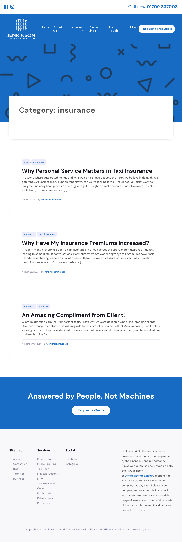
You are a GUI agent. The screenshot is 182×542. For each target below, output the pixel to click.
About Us (58, 29)
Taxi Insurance (47, 234)
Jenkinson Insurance (51, 200)
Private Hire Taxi (47, 459)
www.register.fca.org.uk (139, 475)
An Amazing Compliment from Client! (73, 315)
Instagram (71, 464)
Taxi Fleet (43, 469)
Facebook (71, 459)
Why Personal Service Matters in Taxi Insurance (87, 171)
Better (148, 529)
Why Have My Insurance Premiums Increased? (85, 243)
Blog (133, 27)
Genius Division (117, 529)
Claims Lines (93, 29)
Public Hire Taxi (46, 464)
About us (18, 459)
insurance (38, 162)
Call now (153, 7)
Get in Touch (113, 29)
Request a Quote (91, 410)
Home (45, 27)
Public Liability (46, 493)
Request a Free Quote (157, 28)
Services (76, 27)
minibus (43, 306)
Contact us (20, 464)
